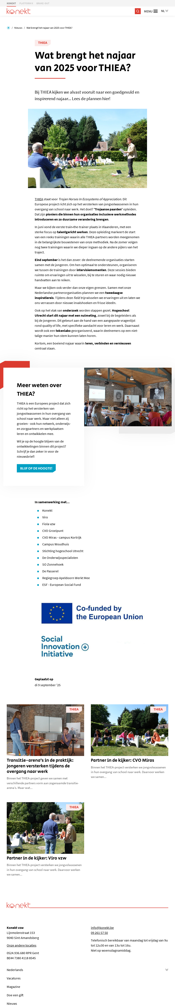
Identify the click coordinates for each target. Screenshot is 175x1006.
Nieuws (18, 27)
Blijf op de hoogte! (36, 468)
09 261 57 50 (99, 933)
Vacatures (14, 978)
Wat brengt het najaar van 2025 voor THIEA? (49, 27)
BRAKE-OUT (42, 3)
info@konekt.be (102, 927)
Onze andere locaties (21, 945)
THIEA (42, 42)
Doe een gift (15, 995)
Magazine (13, 986)
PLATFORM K (26, 3)
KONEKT (11, 3)
